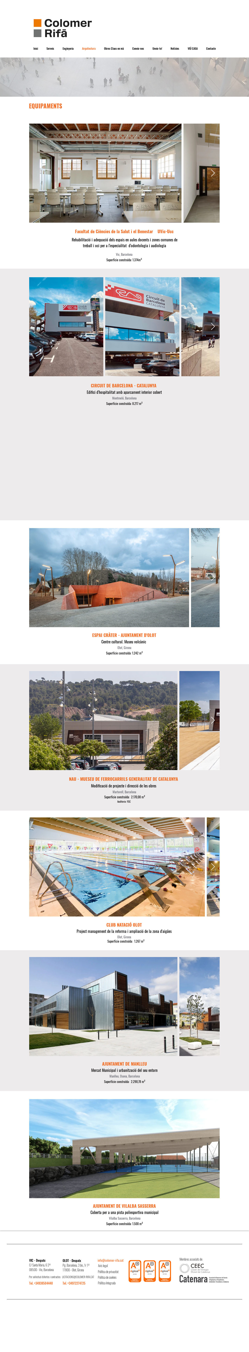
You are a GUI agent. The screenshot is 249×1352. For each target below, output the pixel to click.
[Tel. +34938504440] (43, 1283)
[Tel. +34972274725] (76, 1283)
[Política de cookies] (111, 1277)
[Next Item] (213, 173)
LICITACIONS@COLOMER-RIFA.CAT (78, 1277)
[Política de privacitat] (111, 1271)
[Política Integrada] (111, 1283)
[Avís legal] (111, 1265)
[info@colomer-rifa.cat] (111, 1260)
